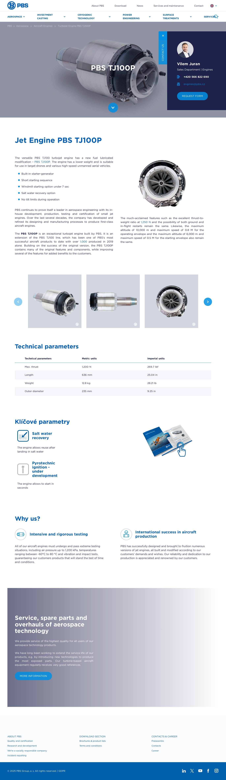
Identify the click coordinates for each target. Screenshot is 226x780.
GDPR (62, 771)
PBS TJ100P (42, 161)
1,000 (83, 241)
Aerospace (14, 16)
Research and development (22, 746)
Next (208, 302)
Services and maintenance (169, 5)
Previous (18, 302)
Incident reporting (17, 755)
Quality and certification (20, 741)
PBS (9, 26)
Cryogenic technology (86, 17)
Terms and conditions (90, 746)
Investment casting (45, 17)
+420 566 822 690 (196, 76)
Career (155, 750)
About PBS (97, 5)
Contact (198, 5)
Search (216, 16)
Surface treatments (171, 17)
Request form (192, 96)
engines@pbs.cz (194, 84)
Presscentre (157, 741)
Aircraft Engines (43, 26)
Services (210, 16)
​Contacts (156, 746)
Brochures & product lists (92, 741)
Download (120, 5)
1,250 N (146, 222)
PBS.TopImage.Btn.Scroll (113, 108)
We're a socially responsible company (27, 750)
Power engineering (131, 17)
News (140, 5)
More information (33, 676)
